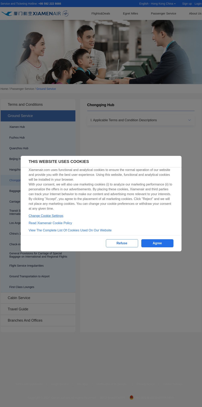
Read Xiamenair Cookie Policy (50, 223)
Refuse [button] (122, 243)
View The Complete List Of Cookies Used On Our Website (70, 230)
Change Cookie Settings (46, 215)
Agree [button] (157, 243)
